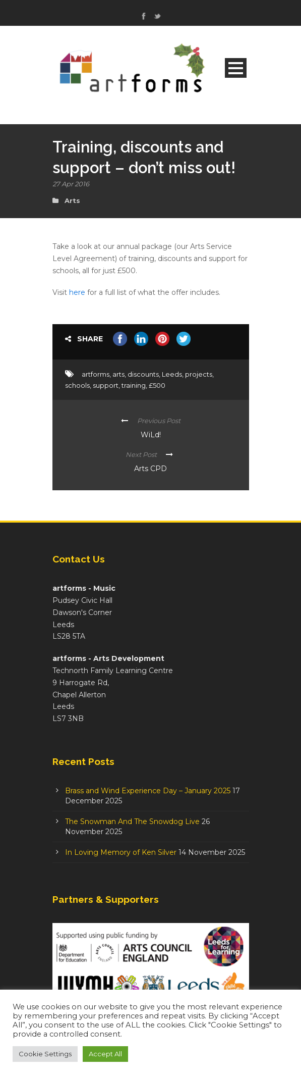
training (134, 385)
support (105, 385)
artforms (95, 374)
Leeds (172, 374)
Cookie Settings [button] (45, 1054)
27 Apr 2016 (70, 184)
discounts (143, 374)
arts (118, 374)
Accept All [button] (105, 1054)
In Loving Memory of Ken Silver (120, 852)
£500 (157, 385)
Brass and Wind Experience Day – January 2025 (147, 790)
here (77, 292)
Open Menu (236, 68)
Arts (72, 200)
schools (77, 385)
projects (198, 374)
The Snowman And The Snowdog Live (132, 821)
